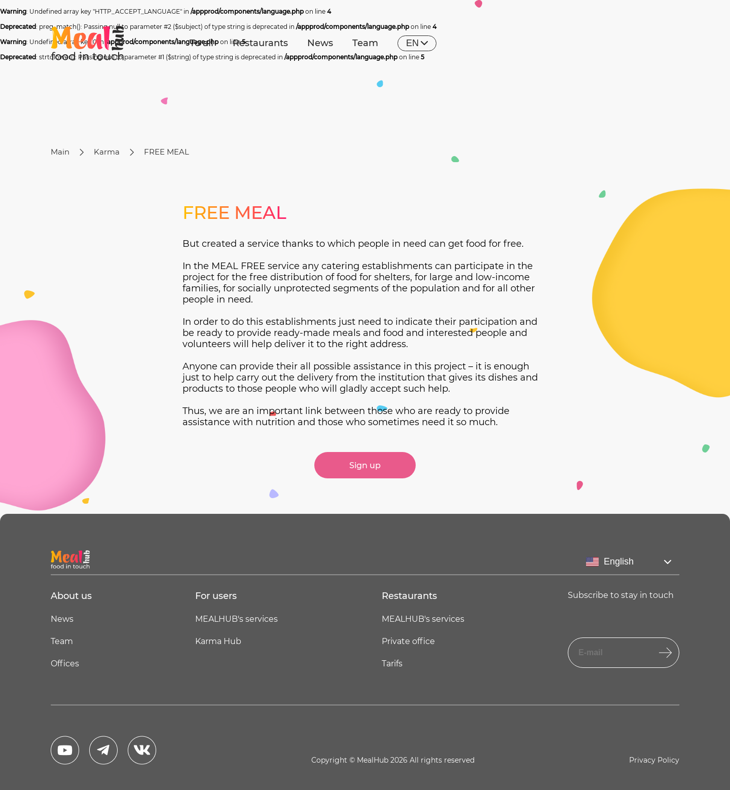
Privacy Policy (654, 760)
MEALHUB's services (236, 619)
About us (71, 595)
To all (201, 43)
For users (216, 595)
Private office (408, 641)
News (320, 43)
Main (60, 152)
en (417, 43)
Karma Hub (218, 641)
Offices (65, 663)
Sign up (365, 465)
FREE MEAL (166, 152)
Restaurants (260, 43)
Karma (107, 152)
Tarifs (392, 663)
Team (365, 43)
